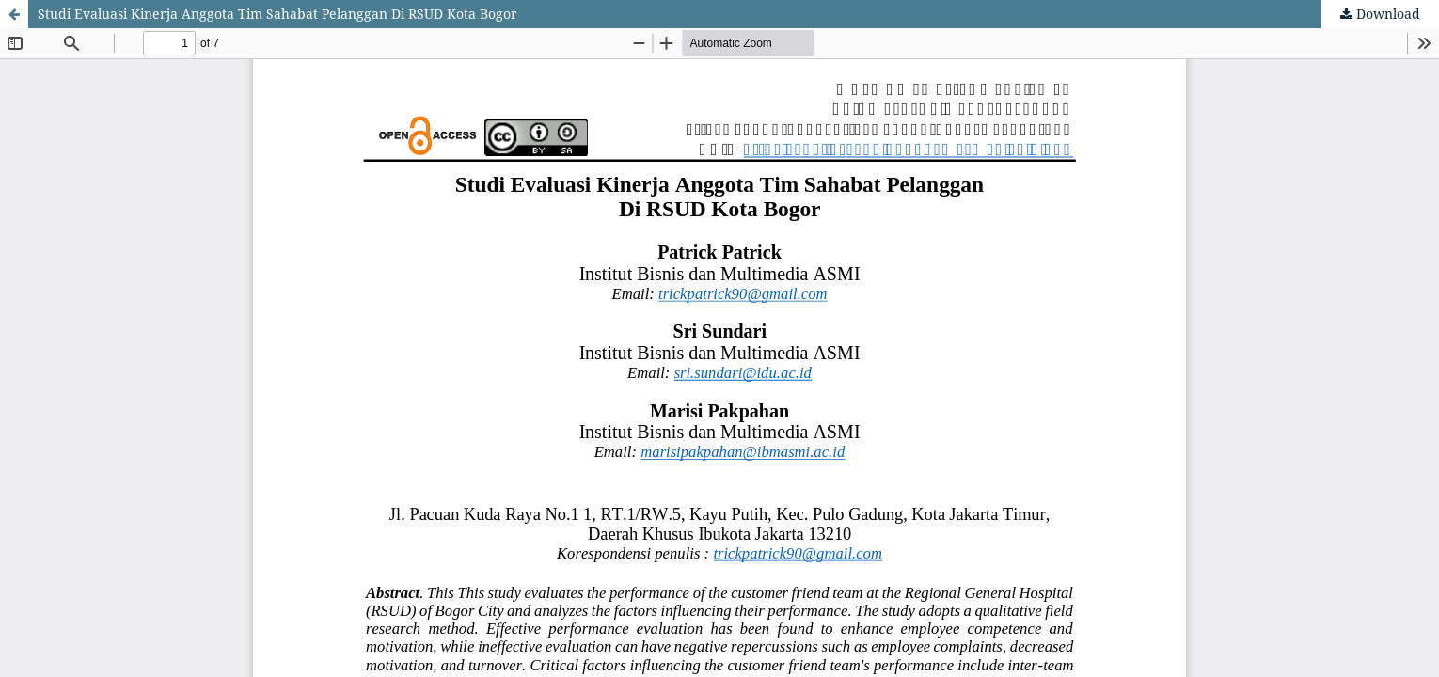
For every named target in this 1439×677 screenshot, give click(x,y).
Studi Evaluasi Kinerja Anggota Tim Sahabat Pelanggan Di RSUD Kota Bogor (277, 14)
